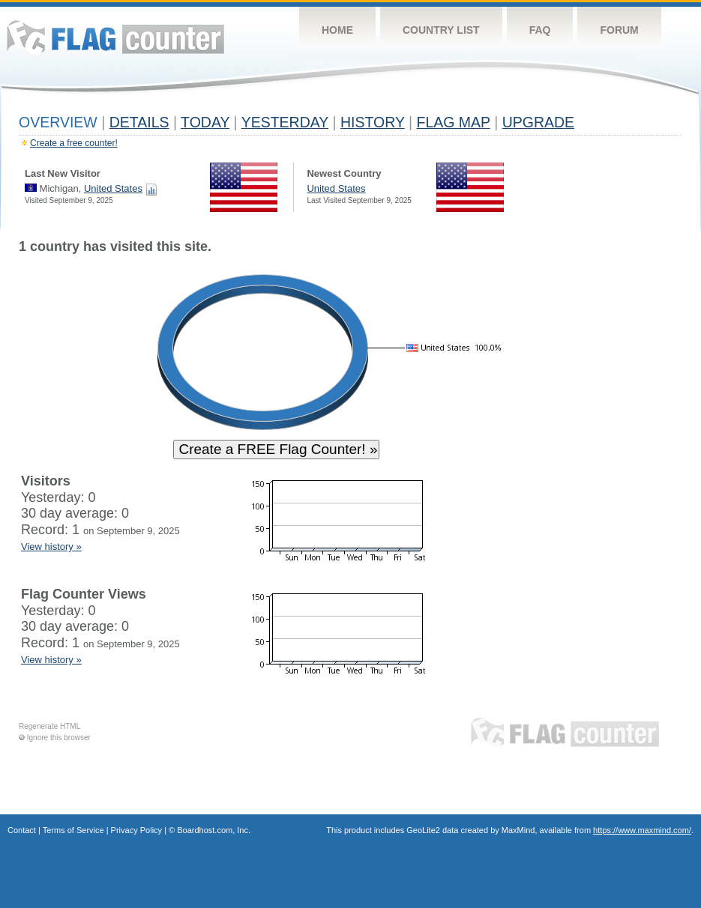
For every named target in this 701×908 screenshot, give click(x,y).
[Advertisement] (613, 466)
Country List (441, 30)
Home (337, 30)
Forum (619, 30)
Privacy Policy (136, 830)
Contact (21, 830)
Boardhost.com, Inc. (213, 830)
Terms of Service (73, 830)
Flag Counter (115, 37)
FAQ (540, 30)
